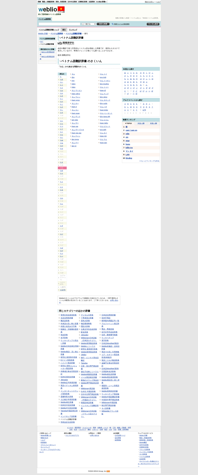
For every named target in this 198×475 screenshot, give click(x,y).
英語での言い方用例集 (110, 352)
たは (61, 148)
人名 (110, 429)
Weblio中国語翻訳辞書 (110, 397)
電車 (94, 427)
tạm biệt (103, 130)
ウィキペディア (108, 338)
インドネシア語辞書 (69, 416)
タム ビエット (105, 126)
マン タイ (129, 151)
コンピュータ (86, 427)
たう (61, 85)
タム (73, 74)
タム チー (75, 143)
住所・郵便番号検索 (109, 335)
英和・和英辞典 (61, 1)
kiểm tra (129, 148)
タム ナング (104, 94)
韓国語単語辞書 (87, 403)
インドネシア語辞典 (146, 452)
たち (61, 124)
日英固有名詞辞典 (109, 371)
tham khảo (104, 110)
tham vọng (76, 100)
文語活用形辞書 (67, 318)
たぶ (61, 253)
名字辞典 (64, 338)
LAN (127, 155)
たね (61, 143)
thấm (73, 84)
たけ (61, 101)
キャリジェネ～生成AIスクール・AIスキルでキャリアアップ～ (148, 463)
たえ (61, 88)
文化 (70, 429)
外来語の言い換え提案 (69, 324)
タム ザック (76, 117)
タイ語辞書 (106, 408)
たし (61, 110)
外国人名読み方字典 (69, 326)
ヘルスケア (82, 429)
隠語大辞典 (85, 326)
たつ (61, 126)
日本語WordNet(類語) (110, 343)
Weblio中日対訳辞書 (69, 408)
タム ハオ (103, 107)
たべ (61, 256)
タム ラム (103, 139)
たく (61, 99)
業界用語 (78, 427)
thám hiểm (104, 123)
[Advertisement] (115, 11)
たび (61, 251)
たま (61, 162)
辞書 (39, 1)
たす (61, 112)
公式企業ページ (120, 435)
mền (127, 134)
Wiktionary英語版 (88, 388)
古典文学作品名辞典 (89, 329)
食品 (105, 429)
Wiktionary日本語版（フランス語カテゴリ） (89, 414)
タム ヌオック (105, 100)
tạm (73, 81)
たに (61, 137)
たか (61, 93)
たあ (61, 79)
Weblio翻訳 (143, 442)
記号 (144, 110)
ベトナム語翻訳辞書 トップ (49, 30)
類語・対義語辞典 (48, 1)
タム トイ (103, 74)
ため (61, 170)
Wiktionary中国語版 (109, 402)
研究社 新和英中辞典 (89, 349)
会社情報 (118, 438)
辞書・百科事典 (123, 429)
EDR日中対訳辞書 (68, 405)
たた (61, 121)
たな (61, 135)
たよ (61, 182)
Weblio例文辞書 (67, 402)
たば (61, 248)
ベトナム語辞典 (44, 19)
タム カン (75, 110)
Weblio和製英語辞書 (89, 374)
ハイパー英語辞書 (68, 363)
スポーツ (95, 429)
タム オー (75, 103)
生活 (75, 429)
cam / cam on (131, 130)
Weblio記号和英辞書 (69, 383)
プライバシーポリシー (48, 445)
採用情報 (118, 440)
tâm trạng (75, 139)
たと (61, 132)
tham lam (103, 143)
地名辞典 (64, 335)
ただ (61, 234)
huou (128, 144)
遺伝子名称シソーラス (90, 372)
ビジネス (70, 427)
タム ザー (75, 123)
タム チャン (76, 136)
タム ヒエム (104, 120)
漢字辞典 (105, 340)
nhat (127, 141)
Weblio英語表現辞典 (110, 377)
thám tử (103, 90)
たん (61, 204)
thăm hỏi (103, 136)
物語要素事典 (86, 324)
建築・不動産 (121, 427)
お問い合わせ (94, 435)
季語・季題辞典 (108, 329)
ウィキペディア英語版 (110, 394)
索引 (64, 30)
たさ (61, 107)
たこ (61, 104)
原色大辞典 (85, 321)
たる (61, 190)
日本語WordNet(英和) (110, 369)
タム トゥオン (105, 81)
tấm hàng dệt (105, 117)
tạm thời (103, 77)
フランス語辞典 (144, 449)
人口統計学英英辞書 (69, 399)
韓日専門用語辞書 (109, 405)
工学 (114, 427)
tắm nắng (103, 97)
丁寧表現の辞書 (87, 318)
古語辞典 (92, 1)
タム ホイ (103, 133)
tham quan (76, 113)
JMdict (83, 355)
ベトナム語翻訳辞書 (74, 34)
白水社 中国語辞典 (88, 391)
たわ (61, 198)
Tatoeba (84, 363)
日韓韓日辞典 (82, 1)
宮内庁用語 (106, 318)
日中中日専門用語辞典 (90, 394)
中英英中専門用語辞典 (110, 400)
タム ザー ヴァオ (78, 130)
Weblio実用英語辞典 (89, 352)
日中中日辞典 (72, 1)
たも (61, 173)
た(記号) (63, 290)
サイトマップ (45, 447)
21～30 (153, 123)
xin (127, 137)
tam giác (75, 120)
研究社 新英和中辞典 (69, 357)
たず (61, 226)
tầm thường (104, 84)
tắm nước (103, 103)
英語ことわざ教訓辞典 (110, 360)
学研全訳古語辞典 (68, 422)
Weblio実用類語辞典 (89, 343)
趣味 (89, 429)
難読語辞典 (65, 321)
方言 (114, 429)
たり (61, 187)
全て (41, 41)
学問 (129, 427)
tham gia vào (76, 133)
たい (61, 82)
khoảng (129, 158)
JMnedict (64, 380)
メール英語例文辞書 (89, 377)
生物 (101, 429)
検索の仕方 (44, 438)
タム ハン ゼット (106, 113)
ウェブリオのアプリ (72, 435)
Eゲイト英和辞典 (67, 360)
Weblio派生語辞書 (109, 374)
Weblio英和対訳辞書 (110, 391)
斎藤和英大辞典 (67, 397)
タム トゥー (104, 87)
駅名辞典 (84, 332)
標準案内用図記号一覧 (110, 321)
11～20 (141, 123)
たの (61, 146)
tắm (73, 77)
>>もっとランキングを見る (149, 161)
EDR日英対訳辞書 (68, 377)
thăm (73, 87)
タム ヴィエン (77, 90)
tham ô (74, 107)
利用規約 (44, 442)
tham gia (75, 126)
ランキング (73, 30)
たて (61, 129)
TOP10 (128, 123)
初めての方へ (149, 2)
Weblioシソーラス (88, 346)
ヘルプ (158, 2)
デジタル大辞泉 (87, 315)
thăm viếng (76, 94)
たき (61, 96)
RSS (108, 471)
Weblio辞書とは (46, 435)
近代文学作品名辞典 (109, 332)
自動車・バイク (102, 427)
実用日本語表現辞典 (69, 315)
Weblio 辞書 (43, 34)
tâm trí (74, 146)
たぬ (61, 140)
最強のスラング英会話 (90, 380)
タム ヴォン (76, 97)
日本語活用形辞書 (109, 315)
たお (61, 90)
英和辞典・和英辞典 (146, 440)
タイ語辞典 (143, 454)
